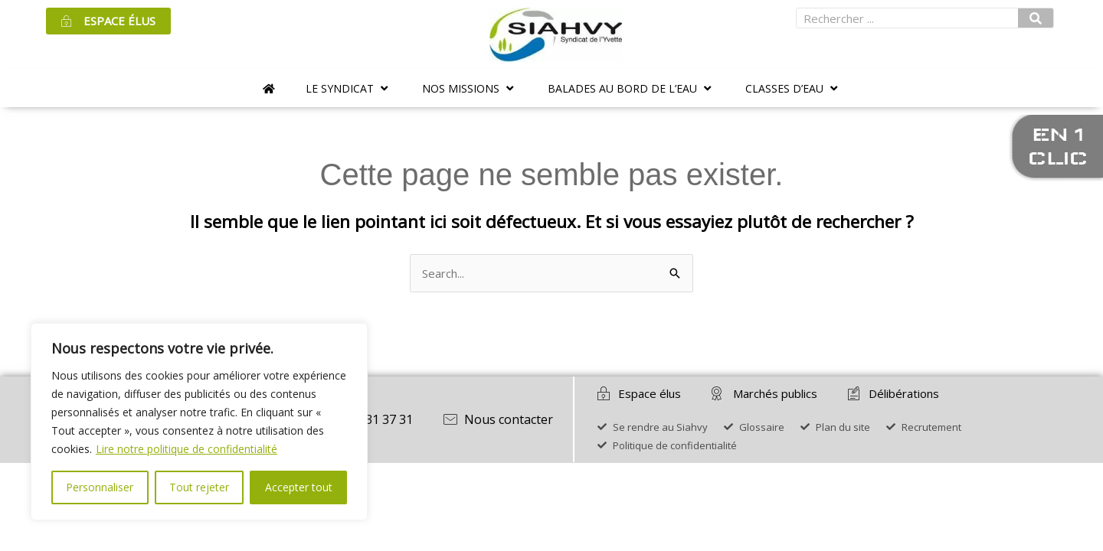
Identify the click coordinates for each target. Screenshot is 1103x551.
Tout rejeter (199, 487)
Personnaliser (99, 487)
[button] (348, 88)
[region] (199, 421)
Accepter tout (298, 487)
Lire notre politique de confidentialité (186, 449)
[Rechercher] (1035, 18)
